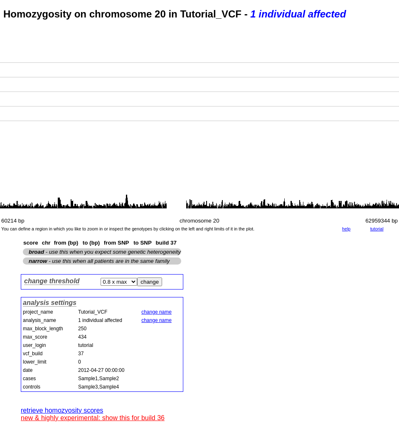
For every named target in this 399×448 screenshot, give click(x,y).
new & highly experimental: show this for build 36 (93, 417)
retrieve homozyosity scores (62, 410)
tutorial (377, 228)
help (346, 228)
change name (156, 312)
